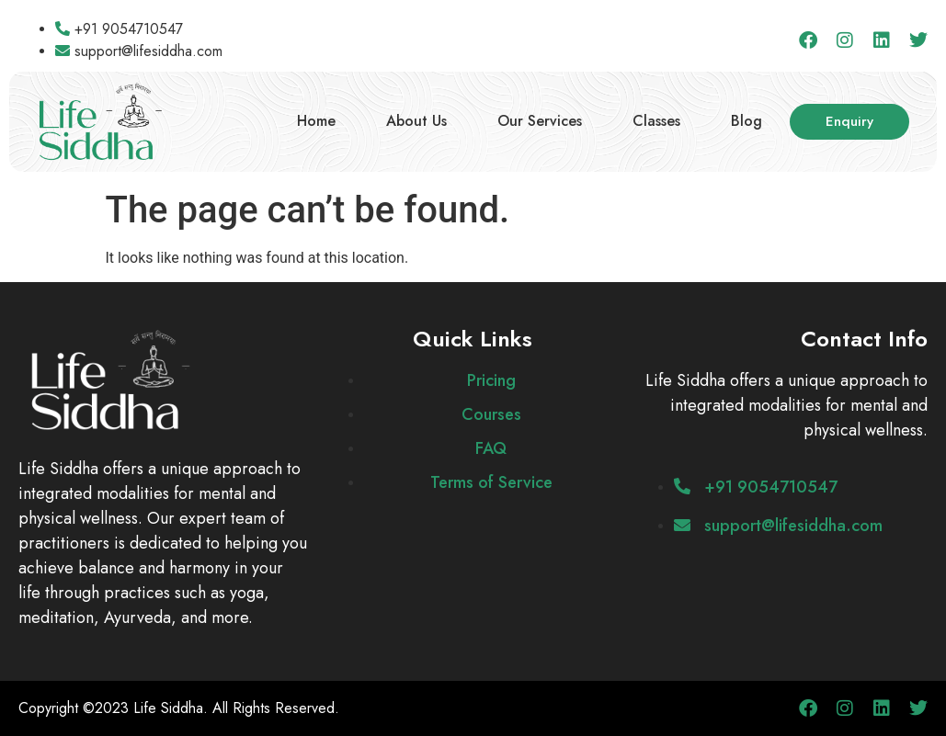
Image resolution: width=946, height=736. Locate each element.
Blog (746, 120)
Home (316, 120)
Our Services (539, 120)
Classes (656, 120)
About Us (416, 120)
